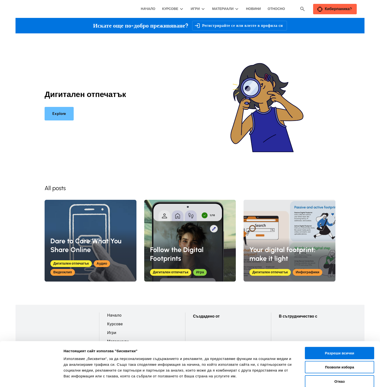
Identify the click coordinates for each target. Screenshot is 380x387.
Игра (200, 272)
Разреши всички (339, 328)
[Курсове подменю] (172, 9)
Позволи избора (339, 342)
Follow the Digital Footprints (177, 254)
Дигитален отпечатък (71, 263)
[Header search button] (302, 9)
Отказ (339, 356)
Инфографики (307, 272)
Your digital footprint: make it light (282, 254)
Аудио (102, 263)
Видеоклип (62, 272)
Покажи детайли (310, 377)
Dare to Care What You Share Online (85, 245)
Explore (59, 113)
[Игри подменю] (197, 9)
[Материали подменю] (224, 9)
